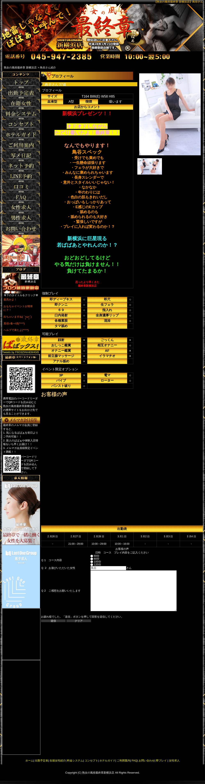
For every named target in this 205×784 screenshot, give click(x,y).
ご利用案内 (123, 760)
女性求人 (174, 760)
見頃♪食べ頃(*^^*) (14, 323)
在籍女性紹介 (58, 760)
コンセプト (91, 760)
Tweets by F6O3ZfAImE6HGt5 (20, 352)
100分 (92, 561)
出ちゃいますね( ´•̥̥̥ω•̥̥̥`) (17, 316)
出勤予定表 (41, 760)
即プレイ (161, 760)
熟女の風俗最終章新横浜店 (98, 772)
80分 (91, 558)
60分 (91, 555)
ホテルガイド (107, 760)
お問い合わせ (147, 760)
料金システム (75, 760)
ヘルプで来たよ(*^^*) (16, 330)
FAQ (134, 760)
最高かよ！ (10, 299)
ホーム (29, 760)
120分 (92, 564)
